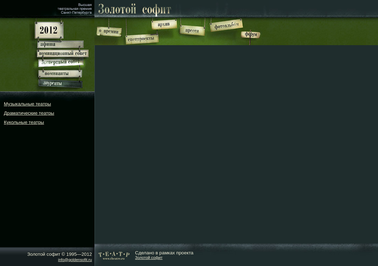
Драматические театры (29, 113)
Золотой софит (149, 257)
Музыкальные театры (27, 104)
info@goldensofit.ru (75, 260)
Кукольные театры (24, 122)
